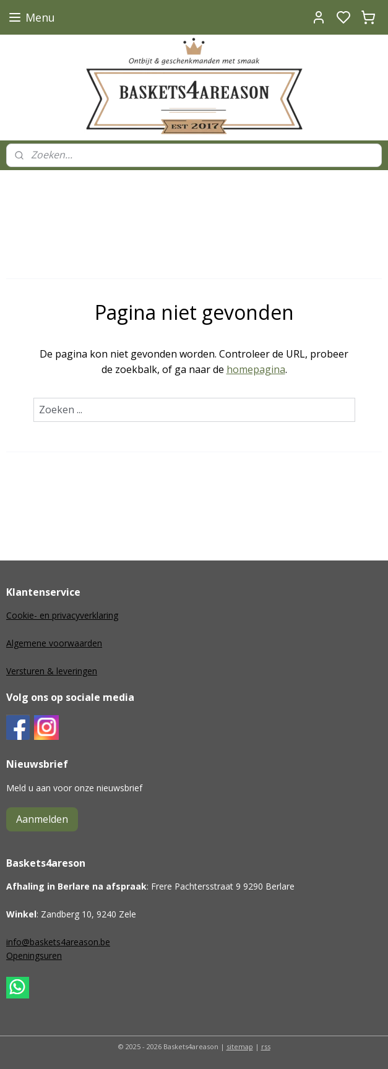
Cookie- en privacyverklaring (62, 615)
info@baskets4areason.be (58, 942)
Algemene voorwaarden (54, 643)
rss (265, 1046)
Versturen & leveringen (51, 671)
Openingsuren (34, 955)
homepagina (255, 369)
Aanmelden (42, 819)
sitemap (239, 1046)
